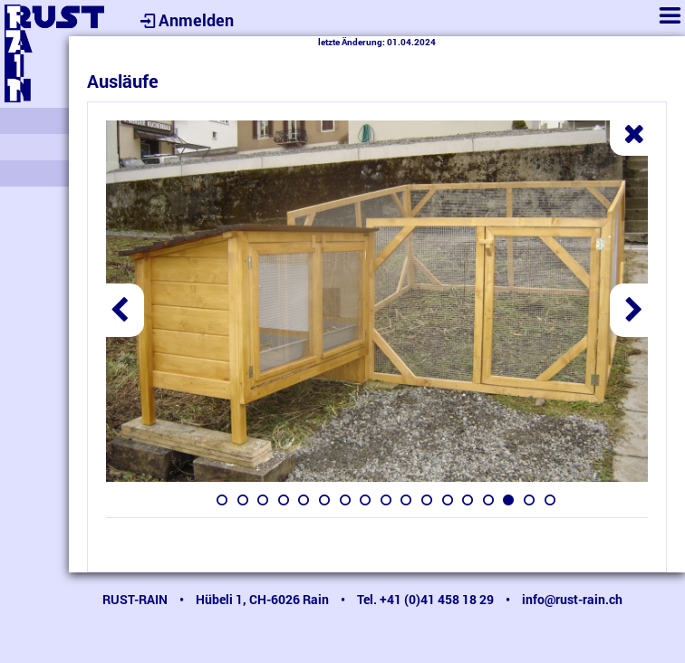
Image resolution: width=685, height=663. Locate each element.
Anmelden (185, 20)
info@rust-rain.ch (572, 599)
